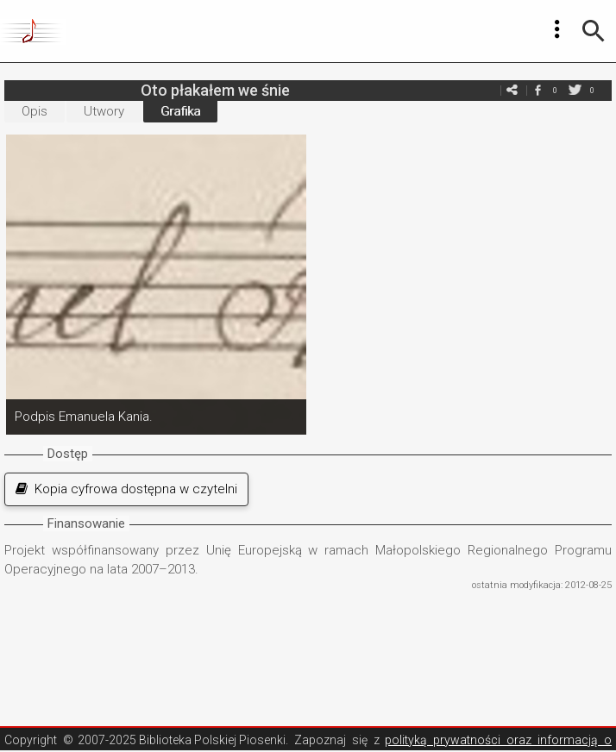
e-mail (511, 90)
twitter (574, 90)
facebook (537, 90)
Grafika (180, 111)
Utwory (104, 111)
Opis (34, 111)
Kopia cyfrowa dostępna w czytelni (126, 489)
